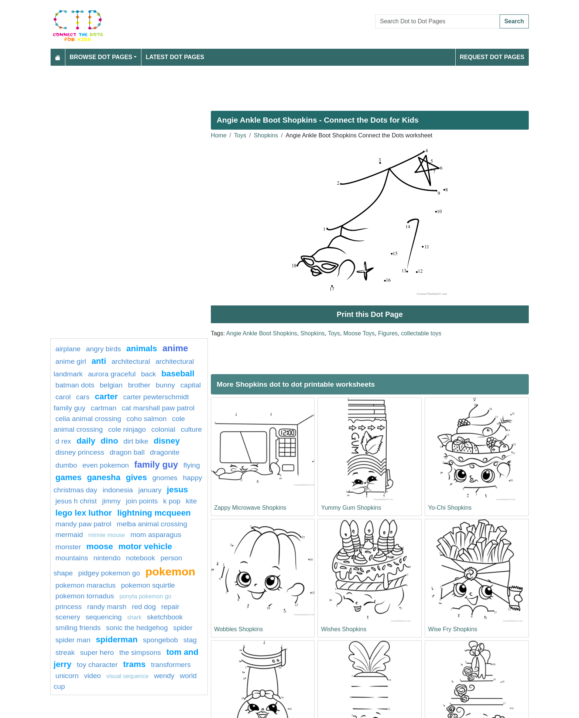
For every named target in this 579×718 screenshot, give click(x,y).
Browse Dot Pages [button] (101, 57)
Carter (106, 396)
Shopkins (266, 135)
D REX (63, 441)
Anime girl (70, 361)
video (92, 676)
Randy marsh (107, 607)
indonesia (118, 490)
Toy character (97, 665)
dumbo (66, 465)
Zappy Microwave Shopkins (250, 508)
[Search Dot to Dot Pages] (437, 21)
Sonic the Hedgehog (137, 628)
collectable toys (421, 333)
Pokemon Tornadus (84, 596)
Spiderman (116, 639)
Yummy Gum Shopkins (351, 508)
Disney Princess (79, 452)
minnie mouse (106, 535)
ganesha (103, 477)
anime (175, 348)
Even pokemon (105, 465)
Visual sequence (127, 676)
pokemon (170, 571)
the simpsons (140, 652)
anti (99, 361)
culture (191, 429)
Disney (167, 440)
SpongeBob (160, 640)
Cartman (103, 408)
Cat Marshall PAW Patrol (158, 408)
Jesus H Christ (76, 501)
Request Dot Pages (492, 57)
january (149, 490)
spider (182, 628)
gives (136, 477)
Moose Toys (359, 333)
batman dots (75, 385)
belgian (111, 385)
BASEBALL (178, 373)
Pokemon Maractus (85, 585)
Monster (68, 547)
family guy (156, 464)
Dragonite (164, 452)
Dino (109, 440)
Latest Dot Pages (175, 57)
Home (219, 135)
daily (85, 440)
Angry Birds (103, 349)
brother (139, 385)
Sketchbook (165, 617)
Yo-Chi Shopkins (450, 508)
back (148, 374)
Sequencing (104, 617)
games (68, 477)
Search (514, 21)
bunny (165, 385)
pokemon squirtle (148, 585)
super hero (97, 652)
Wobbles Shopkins (238, 629)
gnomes (164, 478)
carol (63, 397)
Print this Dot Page (370, 314)
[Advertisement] (271, 85)
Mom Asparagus (155, 534)
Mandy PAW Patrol (83, 524)
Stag (189, 640)
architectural (131, 361)
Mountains (71, 558)
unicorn (67, 676)
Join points (142, 501)
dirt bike (135, 441)
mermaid (69, 534)
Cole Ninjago (127, 429)
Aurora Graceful (112, 374)
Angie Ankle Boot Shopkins (261, 333)
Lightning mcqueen (154, 512)
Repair (170, 607)
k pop (172, 501)
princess (68, 607)
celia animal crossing (88, 419)
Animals (141, 348)
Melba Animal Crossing (152, 524)
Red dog (144, 607)
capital (190, 385)
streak (65, 652)
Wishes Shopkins (343, 629)
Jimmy (111, 501)
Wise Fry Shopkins (452, 629)
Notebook (140, 558)
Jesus (177, 489)
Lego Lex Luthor (83, 512)
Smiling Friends (78, 628)
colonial (163, 429)
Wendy (164, 676)
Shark (134, 617)
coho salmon (147, 419)
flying (192, 465)
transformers (171, 665)
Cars (82, 397)
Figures (388, 333)
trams (134, 664)
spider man (72, 640)
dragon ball (127, 452)
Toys (240, 135)
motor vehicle (145, 546)
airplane (67, 349)
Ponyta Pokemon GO (145, 596)
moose (99, 546)
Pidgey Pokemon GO (109, 573)
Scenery (67, 617)
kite (191, 501)
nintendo (107, 558)
